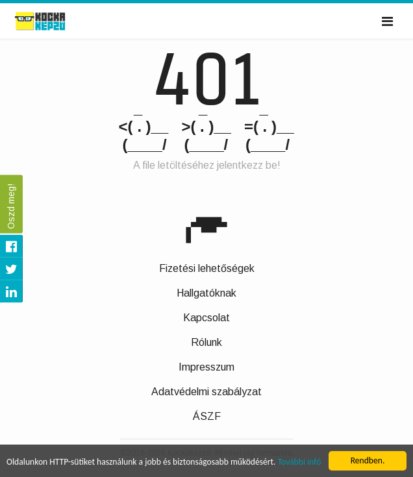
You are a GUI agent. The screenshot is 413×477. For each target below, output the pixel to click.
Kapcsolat (206, 317)
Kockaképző (54, 21)
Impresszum (206, 367)
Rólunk (206, 342)
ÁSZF (207, 416)
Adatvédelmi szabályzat (206, 391)
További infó (299, 462)
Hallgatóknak (206, 293)
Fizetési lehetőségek (207, 268)
